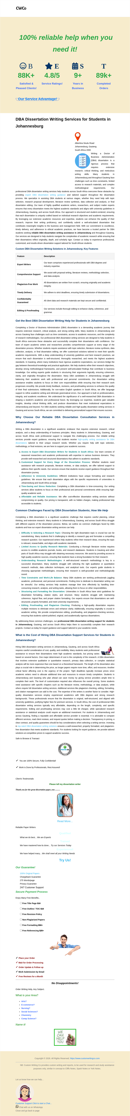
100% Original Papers (30, 873)
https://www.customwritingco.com (85, 1058)
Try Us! (65, 860)
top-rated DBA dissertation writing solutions (37, 726)
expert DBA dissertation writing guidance (45, 195)
